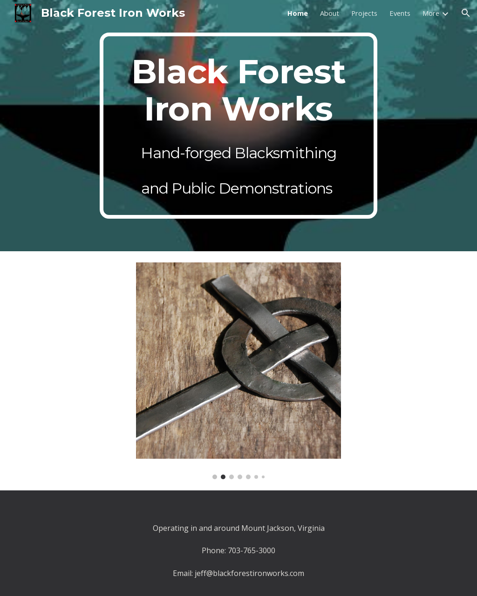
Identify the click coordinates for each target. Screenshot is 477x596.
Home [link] (297, 13)
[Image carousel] (238, 370)
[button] (466, 13)
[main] (238, 126)
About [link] (329, 13)
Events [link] (399, 13)
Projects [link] (364, 13)
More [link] (430, 13)
